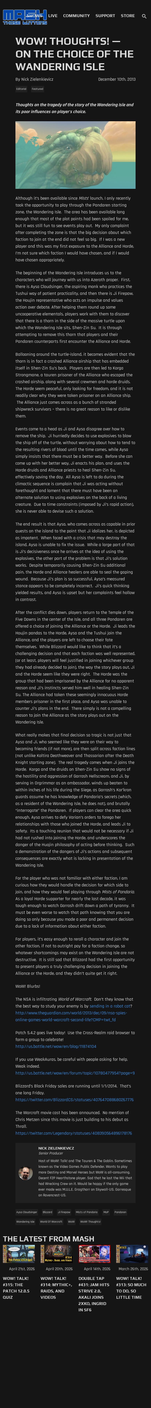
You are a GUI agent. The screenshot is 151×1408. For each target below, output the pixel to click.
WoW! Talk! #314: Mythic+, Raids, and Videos (56, 1288)
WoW (71, 1222)
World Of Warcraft (51, 1222)
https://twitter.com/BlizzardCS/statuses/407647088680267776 (74, 1100)
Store (128, 15)
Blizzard (47, 1212)
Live (53, 15)
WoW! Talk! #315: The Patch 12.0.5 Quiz (16, 1288)
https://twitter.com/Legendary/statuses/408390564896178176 (73, 1133)
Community (76, 15)
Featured (37, 89)
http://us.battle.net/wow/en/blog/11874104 (55, 1046)
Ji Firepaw (64, 1212)
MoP (106, 1212)
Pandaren (120, 1212)
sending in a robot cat (110, 1006)
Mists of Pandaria (86, 1212)
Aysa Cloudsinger (26, 1212)
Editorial (21, 89)
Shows (34, 15)
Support (105, 15)
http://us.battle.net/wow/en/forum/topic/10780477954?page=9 (75, 1073)
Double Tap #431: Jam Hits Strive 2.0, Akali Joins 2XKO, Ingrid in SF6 (93, 1294)
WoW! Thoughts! (90, 1222)
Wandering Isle (25, 1222)
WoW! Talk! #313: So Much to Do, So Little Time (131, 1288)
